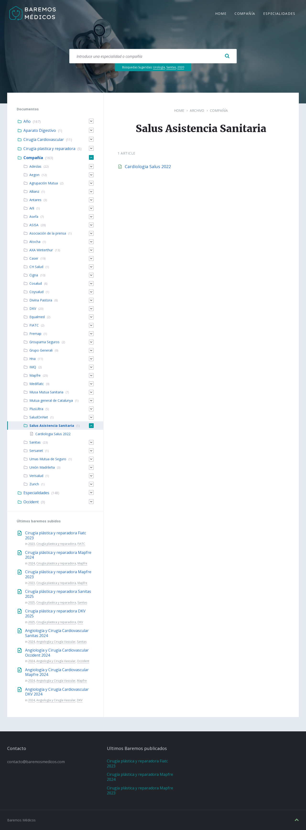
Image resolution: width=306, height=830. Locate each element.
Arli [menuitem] (31, 208)
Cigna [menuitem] (33, 275)
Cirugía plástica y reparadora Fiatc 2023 (55, 535)
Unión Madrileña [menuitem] (42, 467)
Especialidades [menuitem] (279, 13)
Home (179, 110)
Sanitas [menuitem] (35, 442)
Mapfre (82, 563)
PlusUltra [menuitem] (36, 409)
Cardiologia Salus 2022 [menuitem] (53, 434)
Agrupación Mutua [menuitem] (43, 183)
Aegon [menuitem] (34, 174)
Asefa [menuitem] (33, 216)
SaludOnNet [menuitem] (38, 417)
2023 (31, 544)
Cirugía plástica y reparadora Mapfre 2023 (58, 574)
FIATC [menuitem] (34, 325)
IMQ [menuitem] (32, 367)
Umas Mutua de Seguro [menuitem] (47, 459)
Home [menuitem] (221, 13)
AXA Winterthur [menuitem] (41, 250)
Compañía (219, 110)
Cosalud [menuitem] (35, 283)
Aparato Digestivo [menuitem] (39, 130)
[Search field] (153, 56)
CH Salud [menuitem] (36, 266)
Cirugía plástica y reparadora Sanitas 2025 (58, 594)
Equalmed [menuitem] (37, 317)
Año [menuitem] (27, 121)
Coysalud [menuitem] (36, 291)
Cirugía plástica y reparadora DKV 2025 (55, 613)
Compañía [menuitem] (245, 13)
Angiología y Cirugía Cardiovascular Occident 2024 (57, 653)
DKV (80, 622)
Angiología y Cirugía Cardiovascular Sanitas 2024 (57, 633)
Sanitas (171, 67)
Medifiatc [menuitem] (36, 383)
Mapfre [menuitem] (35, 375)
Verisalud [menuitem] (36, 475)
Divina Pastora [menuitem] (40, 300)
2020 (180, 67)
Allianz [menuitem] (34, 191)
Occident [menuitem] (31, 501)
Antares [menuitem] (35, 200)
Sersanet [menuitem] (36, 450)
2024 (31, 563)
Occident (83, 661)
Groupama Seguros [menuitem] (44, 342)
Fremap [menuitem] (35, 333)
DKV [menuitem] (32, 308)
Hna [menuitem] (32, 358)
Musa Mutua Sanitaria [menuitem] (46, 392)
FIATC (81, 544)
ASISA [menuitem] (33, 225)
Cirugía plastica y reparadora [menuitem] (49, 148)
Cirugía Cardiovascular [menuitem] (43, 139)
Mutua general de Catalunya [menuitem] (51, 400)
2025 (31, 602)
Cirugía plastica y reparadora (56, 544)
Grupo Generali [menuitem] (41, 350)
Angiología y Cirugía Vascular (56, 642)
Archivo (197, 110)
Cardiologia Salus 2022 (148, 166)
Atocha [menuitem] (34, 241)
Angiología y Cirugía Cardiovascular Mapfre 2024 (57, 672)
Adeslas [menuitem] (35, 166)
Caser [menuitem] (33, 258)
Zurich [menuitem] (34, 484)
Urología (159, 67)
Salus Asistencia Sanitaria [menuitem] (51, 425)
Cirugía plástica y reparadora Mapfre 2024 (58, 555)
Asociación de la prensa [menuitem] (47, 233)
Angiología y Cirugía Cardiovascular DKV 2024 (57, 692)
